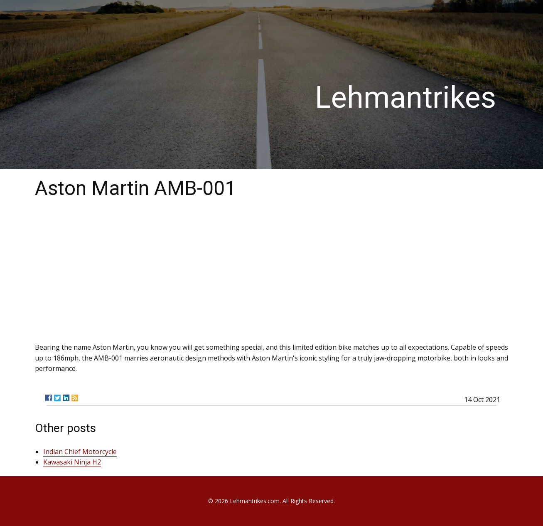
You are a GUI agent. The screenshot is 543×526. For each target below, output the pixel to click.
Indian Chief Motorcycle (80, 451)
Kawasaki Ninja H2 (72, 462)
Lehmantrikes (405, 97)
